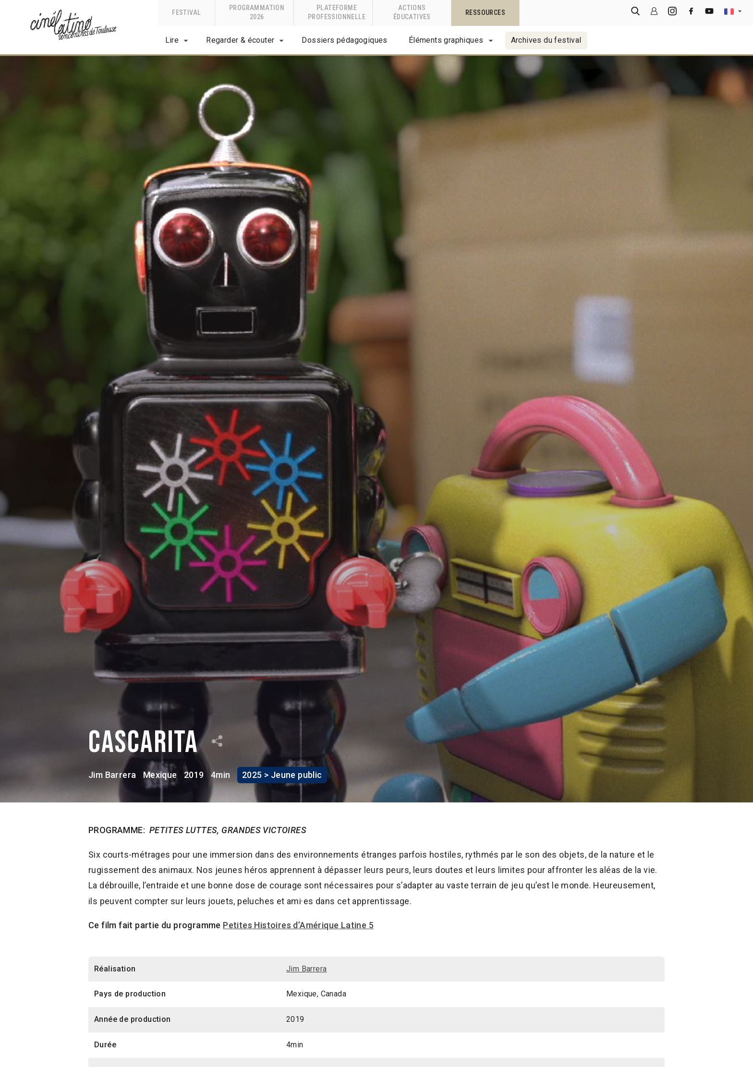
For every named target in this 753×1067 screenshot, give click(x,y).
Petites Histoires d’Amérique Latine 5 (298, 925)
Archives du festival (546, 40)
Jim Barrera (112, 775)
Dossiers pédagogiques (344, 40)
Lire (172, 40)
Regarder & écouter (240, 40)
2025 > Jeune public (282, 775)
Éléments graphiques (446, 40)
